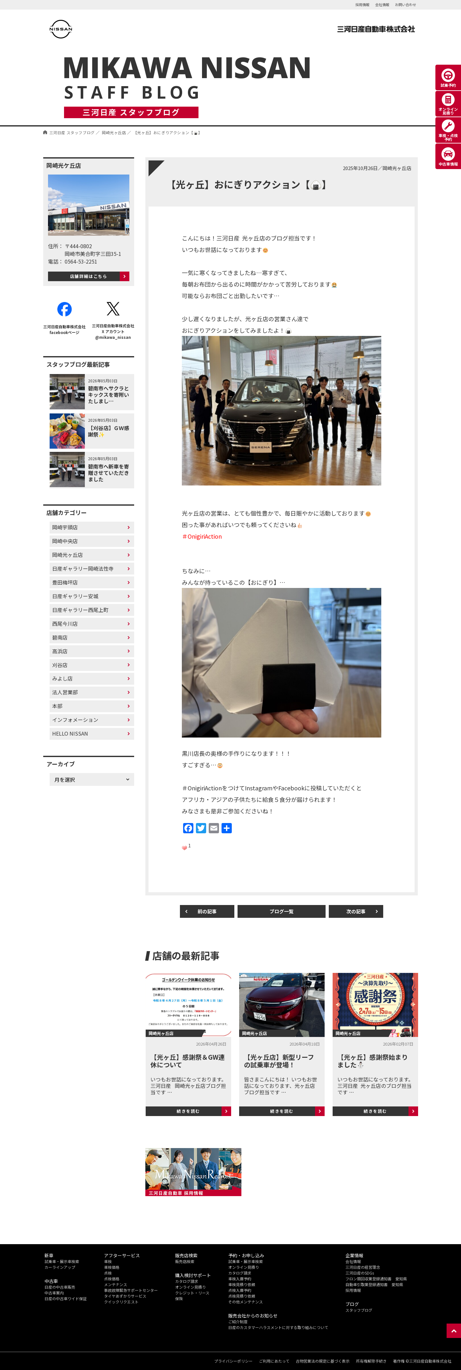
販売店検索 (184, 1261)
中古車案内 (54, 1292)
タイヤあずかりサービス (125, 1296)
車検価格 (111, 1267)
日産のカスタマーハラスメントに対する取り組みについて (278, 1327)
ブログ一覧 (282, 911)
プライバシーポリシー (233, 1361)
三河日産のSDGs (359, 1273)
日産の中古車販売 (59, 1287)
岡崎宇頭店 (65, 527)
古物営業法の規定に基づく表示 (323, 1361)
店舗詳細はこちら (89, 276)
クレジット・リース (192, 1292)
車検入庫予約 (239, 1278)
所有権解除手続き (371, 1361)
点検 (108, 1273)
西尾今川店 (65, 623)
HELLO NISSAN (70, 733)
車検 (108, 1261)
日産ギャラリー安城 (75, 596)
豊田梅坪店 (65, 582)
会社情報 (382, 4)
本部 (57, 706)
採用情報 (362, 4)
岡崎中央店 (65, 541)
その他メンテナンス (245, 1301)
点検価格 (111, 1278)
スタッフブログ (358, 1310)
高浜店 (60, 651)
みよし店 (62, 678)
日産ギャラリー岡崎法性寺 (83, 568)
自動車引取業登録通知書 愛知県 (374, 1284)
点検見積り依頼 (241, 1296)
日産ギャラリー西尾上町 (80, 610)
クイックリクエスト (121, 1301)
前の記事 (207, 911)
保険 (179, 1298)
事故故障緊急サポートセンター (131, 1290)
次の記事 (356, 911)
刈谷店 (60, 665)
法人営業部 (65, 692)
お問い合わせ (405, 4)
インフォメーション (75, 719)
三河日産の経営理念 (362, 1267)
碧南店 (60, 637)
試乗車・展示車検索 (61, 1261)
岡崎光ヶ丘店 (67, 555)
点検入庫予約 (239, 1290)
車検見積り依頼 (241, 1284)
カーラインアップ (59, 1267)
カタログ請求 (186, 1281)
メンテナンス (115, 1284)
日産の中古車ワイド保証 (65, 1298)
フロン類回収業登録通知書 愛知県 (376, 1278)
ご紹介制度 (237, 1321)
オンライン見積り (190, 1287)
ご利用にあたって (274, 1361)
